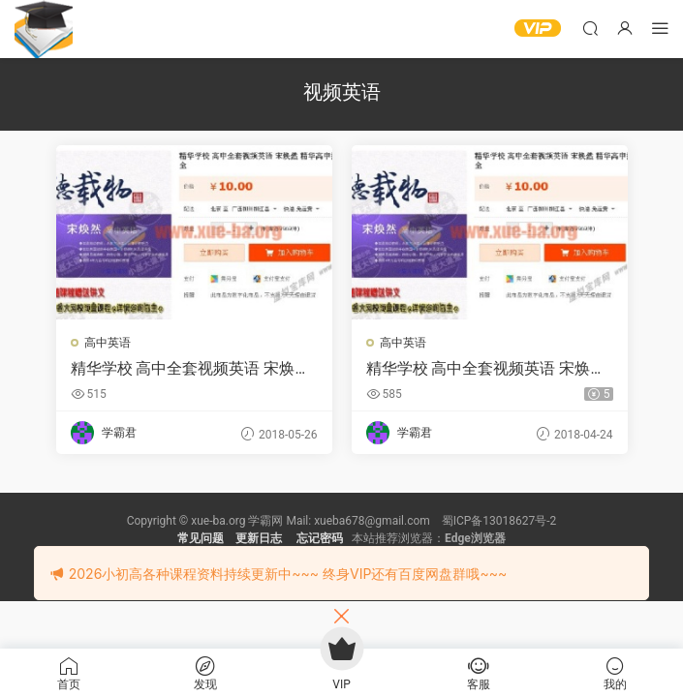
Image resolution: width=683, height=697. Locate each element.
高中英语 (107, 342)
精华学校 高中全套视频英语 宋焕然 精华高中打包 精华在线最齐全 (191, 369)
